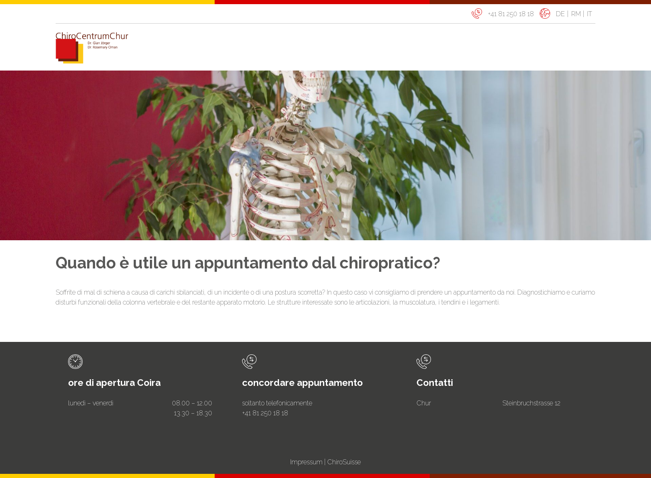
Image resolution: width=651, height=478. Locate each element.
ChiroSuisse (344, 462)
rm (576, 14)
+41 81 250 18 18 (511, 14)
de (560, 14)
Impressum (306, 462)
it (589, 14)
